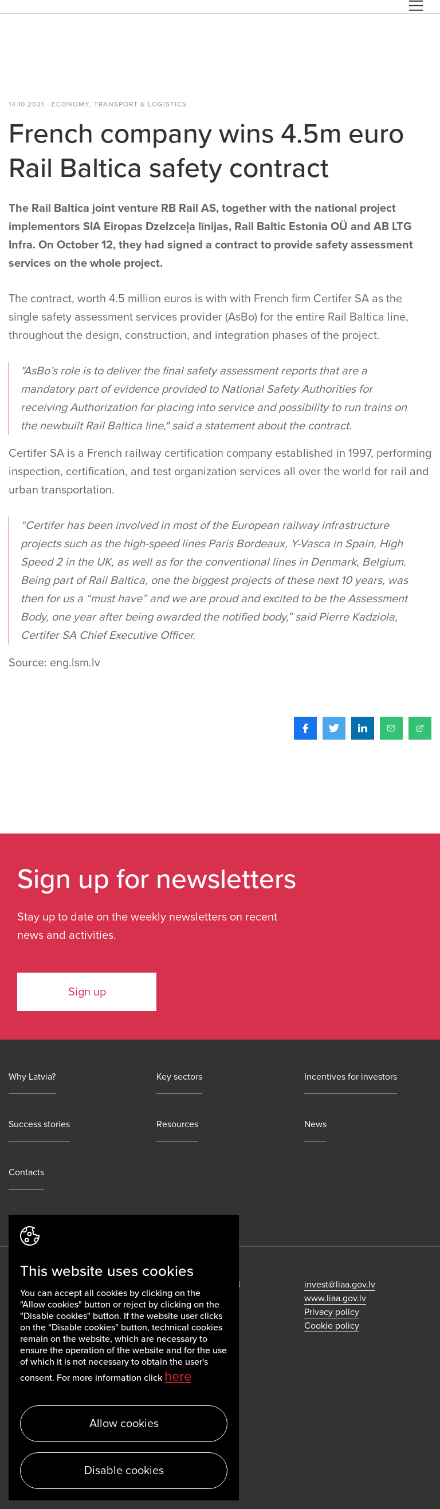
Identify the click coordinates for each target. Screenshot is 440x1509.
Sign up (87, 992)
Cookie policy (331, 1326)
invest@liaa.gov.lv (339, 1284)
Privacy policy (331, 1312)
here (177, 1376)
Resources (177, 1124)
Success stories (39, 1124)
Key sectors (179, 1077)
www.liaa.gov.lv (335, 1298)
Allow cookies (124, 1424)
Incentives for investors (350, 1077)
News (315, 1124)
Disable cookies (124, 1471)
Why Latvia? (32, 1077)
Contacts (26, 1172)
